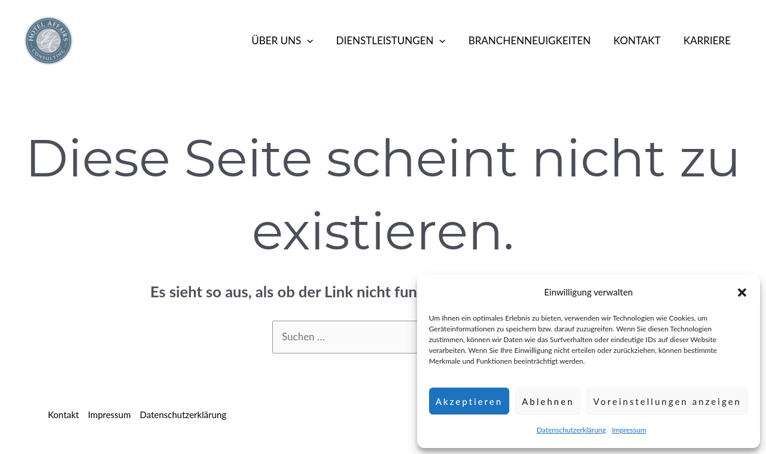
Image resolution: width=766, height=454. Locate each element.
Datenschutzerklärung (571, 429)
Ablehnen (548, 401)
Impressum (629, 429)
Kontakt (640, 40)
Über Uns (293, 41)
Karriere (708, 40)
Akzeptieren (469, 401)
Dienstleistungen (399, 41)
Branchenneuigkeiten (536, 40)
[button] (742, 292)
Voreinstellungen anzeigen (667, 401)
